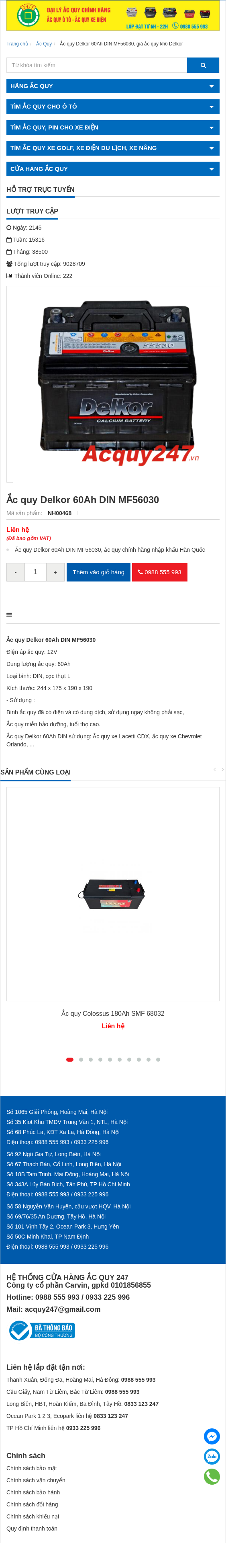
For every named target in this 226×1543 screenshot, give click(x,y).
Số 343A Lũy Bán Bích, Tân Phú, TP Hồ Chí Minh (68, 1184)
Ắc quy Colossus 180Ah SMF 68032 (112, 1013)
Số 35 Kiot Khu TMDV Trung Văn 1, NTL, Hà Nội (67, 1122)
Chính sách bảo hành (33, 1492)
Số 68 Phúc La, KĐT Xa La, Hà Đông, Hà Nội (63, 1132)
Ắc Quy (44, 44)
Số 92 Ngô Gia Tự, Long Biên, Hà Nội (53, 1154)
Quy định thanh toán (31, 1528)
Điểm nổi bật (72, 615)
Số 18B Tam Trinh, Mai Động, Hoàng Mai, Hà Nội (67, 1174)
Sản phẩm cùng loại (35, 772)
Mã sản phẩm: (25, 513)
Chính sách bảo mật (31, 1468)
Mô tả (16, 615)
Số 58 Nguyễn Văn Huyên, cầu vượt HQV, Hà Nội (68, 1206)
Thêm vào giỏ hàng (98, 572)
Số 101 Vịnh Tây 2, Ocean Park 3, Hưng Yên (62, 1226)
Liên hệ (17, 529)
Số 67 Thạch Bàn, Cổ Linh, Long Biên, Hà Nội (63, 1164)
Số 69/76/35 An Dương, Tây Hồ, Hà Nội (56, 1216)
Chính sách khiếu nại (32, 1516)
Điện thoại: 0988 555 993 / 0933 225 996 (57, 1142)
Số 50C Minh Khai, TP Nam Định (47, 1236)
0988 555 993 (159, 572)
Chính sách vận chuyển (35, 1480)
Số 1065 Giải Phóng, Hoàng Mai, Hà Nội (57, 1112)
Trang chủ (17, 44)
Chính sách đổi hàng (32, 1504)
